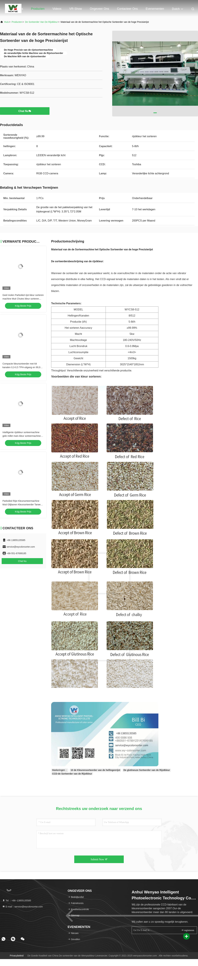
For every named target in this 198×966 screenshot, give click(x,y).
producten (17, 22)
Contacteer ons (127, 8)
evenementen (155, 8)
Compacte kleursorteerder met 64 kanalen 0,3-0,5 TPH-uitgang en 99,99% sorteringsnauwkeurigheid (23, 367)
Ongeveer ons (99, 8)
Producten (38, 8)
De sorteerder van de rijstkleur (41, 22)
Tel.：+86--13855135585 (16, 900)
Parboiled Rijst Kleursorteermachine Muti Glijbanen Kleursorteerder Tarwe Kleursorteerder (21, 504)
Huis (20, 8)
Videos (57, 8)
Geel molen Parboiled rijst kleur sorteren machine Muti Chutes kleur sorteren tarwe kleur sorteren (23, 299)
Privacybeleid (16, 955)
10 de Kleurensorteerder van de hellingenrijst (95, 770)
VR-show (75, 8)
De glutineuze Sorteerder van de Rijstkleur (146, 770)
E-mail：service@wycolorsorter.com (22, 906)
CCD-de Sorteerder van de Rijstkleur (72, 773)
